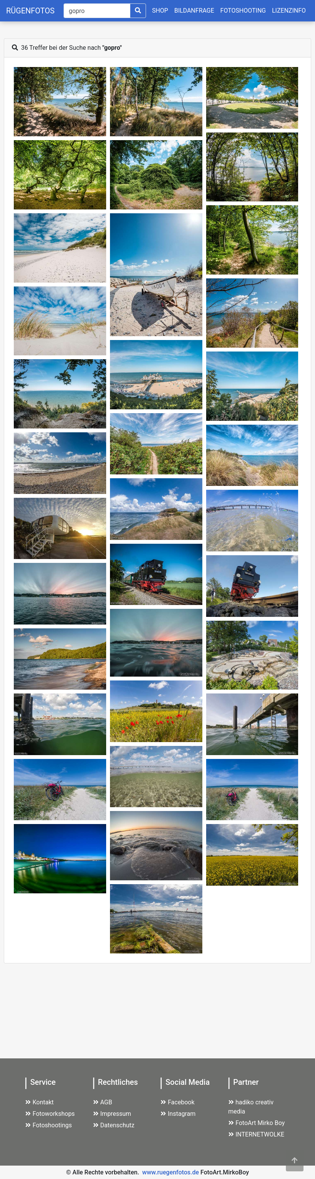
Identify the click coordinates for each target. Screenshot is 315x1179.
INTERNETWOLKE (256, 1134)
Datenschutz (114, 1125)
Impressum (112, 1113)
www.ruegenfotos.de (170, 1172)
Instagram (178, 1113)
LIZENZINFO (289, 10)
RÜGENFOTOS (30, 10)
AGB (102, 1102)
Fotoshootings (48, 1125)
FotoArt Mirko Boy (256, 1123)
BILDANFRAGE (194, 10)
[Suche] (97, 10)
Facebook (177, 1102)
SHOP (160, 10)
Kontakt (39, 1102)
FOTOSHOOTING (243, 10)
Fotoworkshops (50, 1113)
